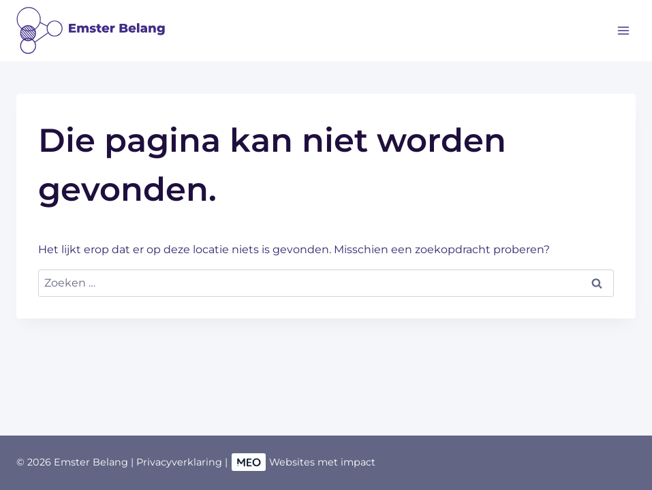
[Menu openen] (623, 30)
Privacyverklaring (179, 462)
